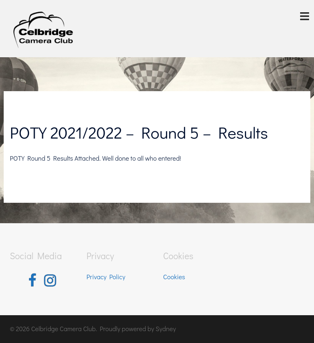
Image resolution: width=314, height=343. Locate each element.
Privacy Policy (106, 276)
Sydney (165, 328)
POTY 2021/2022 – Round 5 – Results (139, 132)
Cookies (174, 276)
